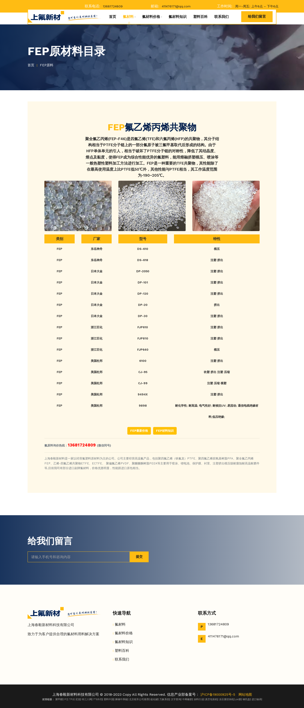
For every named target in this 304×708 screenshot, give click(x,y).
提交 (138, 557)
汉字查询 (176, 699)
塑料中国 (109, 699)
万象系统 (164, 699)
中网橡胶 (187, 699)
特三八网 (87, 699)
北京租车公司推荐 (139, 699)
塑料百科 (200, 17)
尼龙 (77, 699)
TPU (71, 699)
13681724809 (113, 6)
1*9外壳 (97, 699)
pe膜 (238, 699)
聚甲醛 (59, 699)
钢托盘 (246, 699)
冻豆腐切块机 (226, 699)
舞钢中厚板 (121, 699)
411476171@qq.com (176, 6)
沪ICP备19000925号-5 (217, 694)
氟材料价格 (151, 17)
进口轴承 (256, 699)
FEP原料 (47, 65)
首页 (112, 17)
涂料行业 (199, 699)
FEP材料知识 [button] (165, 430)
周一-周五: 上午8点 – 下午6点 (256, 6)
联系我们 (221, 17)
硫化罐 (154, 699)
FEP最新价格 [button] (139, 430)
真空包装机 (211, 699)
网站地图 (246, 694)
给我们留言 (257, 16)
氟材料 (128, 17)
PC (65, 699)
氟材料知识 (178, 17)
